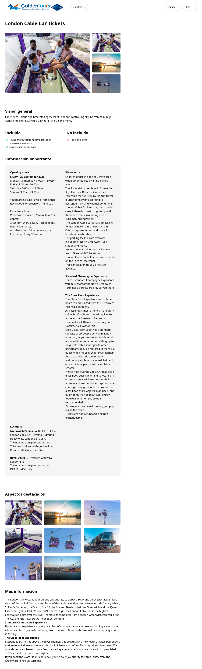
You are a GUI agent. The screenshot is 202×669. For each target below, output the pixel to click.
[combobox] (173, 7)
